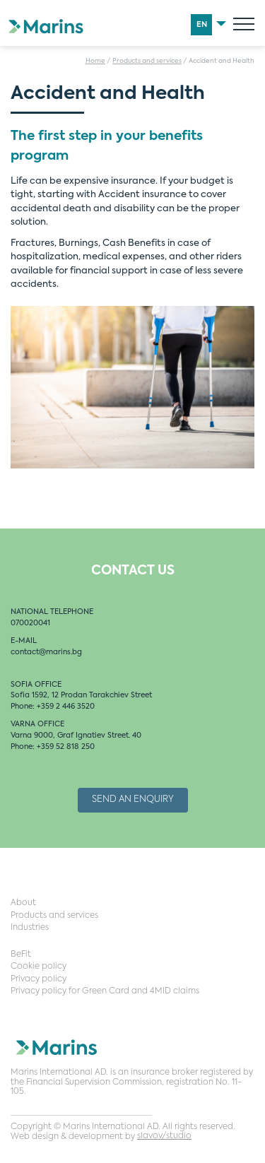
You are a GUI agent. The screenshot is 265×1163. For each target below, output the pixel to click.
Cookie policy (38, 966)
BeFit (21, 954)
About (23, 903)
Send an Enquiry (133, 799)
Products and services (147, 61)
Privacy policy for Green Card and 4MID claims (105, 991)
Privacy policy (38, 979)
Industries (30, 927)
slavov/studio (164, 1136)
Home (95, 61)
